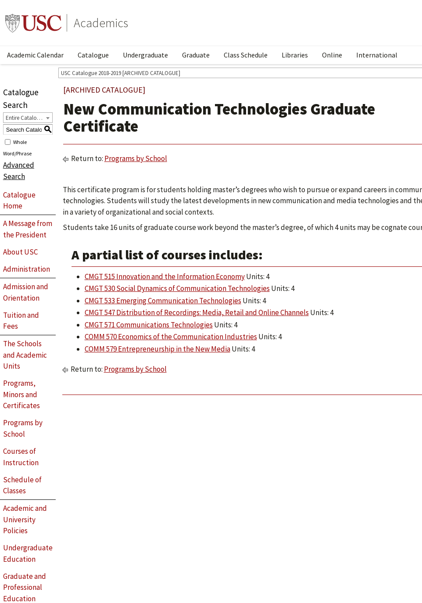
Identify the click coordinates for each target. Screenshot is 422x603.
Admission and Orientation (25, 292)
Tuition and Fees (21, 320)
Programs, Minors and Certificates (21, 394)
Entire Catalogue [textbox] (26, 118)
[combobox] (28, 117)
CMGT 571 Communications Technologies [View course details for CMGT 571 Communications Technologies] (149, 325)
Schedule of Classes (22, 485)
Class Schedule (246, 54)
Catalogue (93, 54)
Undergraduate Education (28, 553)
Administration (26, 269)
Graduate (196, 54)
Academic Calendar (35, 54)
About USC (20, 252)
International (376, 54)
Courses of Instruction (21, 456)
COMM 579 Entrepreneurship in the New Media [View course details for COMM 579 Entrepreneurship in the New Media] (157, 349)
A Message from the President (27, 229)
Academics (101, 23)
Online (332, 54)
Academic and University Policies (25, 519)
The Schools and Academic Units (25, 355)
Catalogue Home (19, 200)
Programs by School (23, 428)
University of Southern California (33, 22)
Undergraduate (145, 54)
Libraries (295, 54)
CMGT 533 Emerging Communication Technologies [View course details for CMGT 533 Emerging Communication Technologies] (163, 300)
